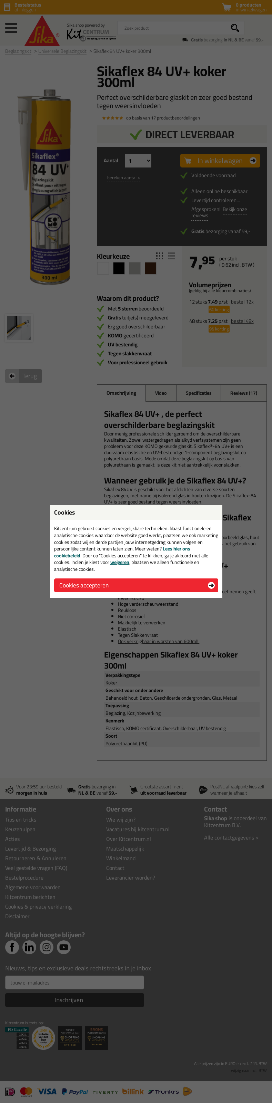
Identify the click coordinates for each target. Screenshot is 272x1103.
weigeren (119, 562)
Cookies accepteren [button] (84, 585)
